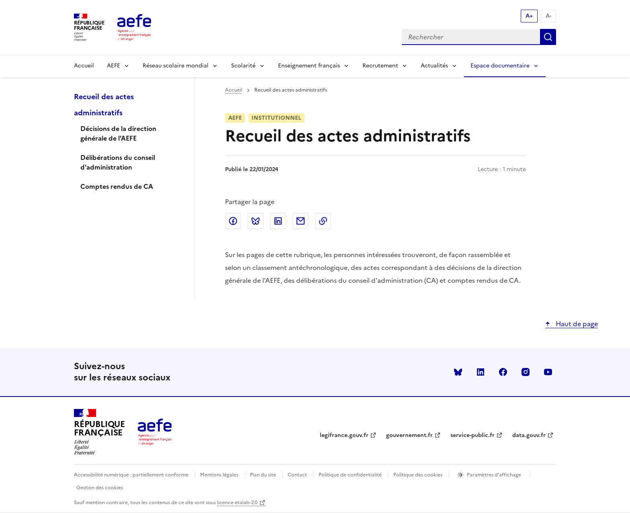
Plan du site (263, 474)
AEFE (113, 65)
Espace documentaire (500, 65)
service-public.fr (472, 435)
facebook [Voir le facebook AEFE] (503, 372)
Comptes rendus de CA (116, 186)
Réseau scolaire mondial (176, 65)
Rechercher (548, 37)
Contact (297, 474)
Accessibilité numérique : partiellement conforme (131, 474)
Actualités (434, 65)
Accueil (84, 65)
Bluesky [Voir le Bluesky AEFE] (458, 372)
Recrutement (380, 65)
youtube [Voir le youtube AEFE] (548, 372)
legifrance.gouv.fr (344, 435)
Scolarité (243, 65)
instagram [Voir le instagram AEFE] (526, 372)
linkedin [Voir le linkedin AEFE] (480, 372)
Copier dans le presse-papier (323, 221)
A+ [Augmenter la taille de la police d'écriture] (529, 16)
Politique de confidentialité (350, 474)
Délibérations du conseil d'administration (117, 162)
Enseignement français (309, 65)
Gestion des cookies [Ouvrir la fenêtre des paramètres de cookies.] (99, 487)
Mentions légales (219, 474)
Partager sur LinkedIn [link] (278, 221)
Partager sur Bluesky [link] (256, 221)
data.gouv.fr (529, 435)
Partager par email (300, 221)
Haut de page (576, 324)
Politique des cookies (417, 474)
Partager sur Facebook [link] (233, 221)
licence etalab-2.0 (237, 502)
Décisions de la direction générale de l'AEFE (118, 133)
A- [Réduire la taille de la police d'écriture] (548, 16)
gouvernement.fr (409, 435)
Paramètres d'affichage (494, 474)
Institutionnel (276, 118)
